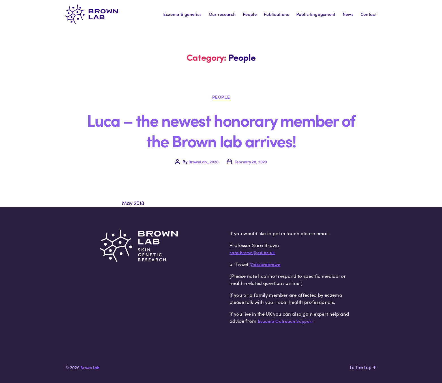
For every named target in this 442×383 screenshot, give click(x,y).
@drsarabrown (265, 264)
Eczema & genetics (182, 14)
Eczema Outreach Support (285, 321)
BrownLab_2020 (203, 162)
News (348, 14)
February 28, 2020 (251, 162)
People (250, 14)
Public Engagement (316, 14)
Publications (276, 14)
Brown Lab (90, 367)
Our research (222, 14)
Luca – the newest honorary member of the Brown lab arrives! (221, 130)
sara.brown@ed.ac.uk (252, 252)
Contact (369, 14)
